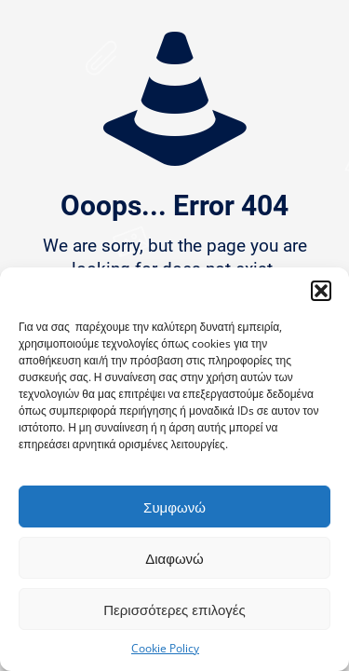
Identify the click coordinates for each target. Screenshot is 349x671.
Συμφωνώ (174, 507)
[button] (321, 290)
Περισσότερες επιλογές (174, 609)
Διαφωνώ (174, 558)
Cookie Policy (165, 648)
